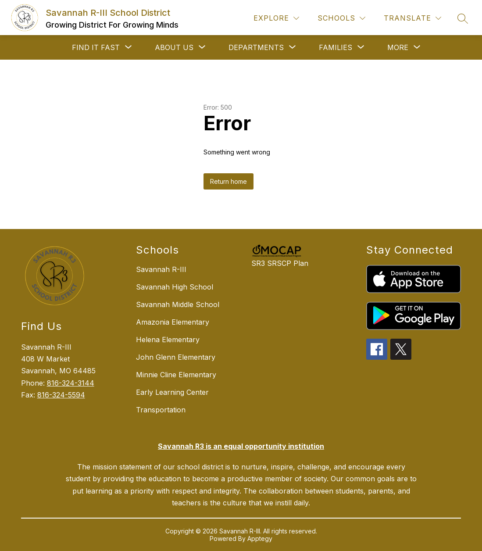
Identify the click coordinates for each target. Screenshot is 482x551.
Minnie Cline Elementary (176, 374)
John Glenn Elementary (175, 357)
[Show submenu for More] (397, 47)
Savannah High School (174, 287)
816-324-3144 (70, 383)
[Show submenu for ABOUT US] (174, 47)
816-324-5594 (61, 394)
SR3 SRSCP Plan (279, 263)
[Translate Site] (412, 18)
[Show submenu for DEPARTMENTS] (256, 47)
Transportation (161, 409)
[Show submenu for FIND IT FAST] (96, 47)
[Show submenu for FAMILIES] (335, 47)
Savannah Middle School (177, 304)
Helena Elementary (168, 339)
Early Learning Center (172, 392)
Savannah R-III (161, 269)
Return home (228, 181)
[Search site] (462, 18)
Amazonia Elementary (172, 322)
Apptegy (259, 538)
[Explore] (276, 18)
